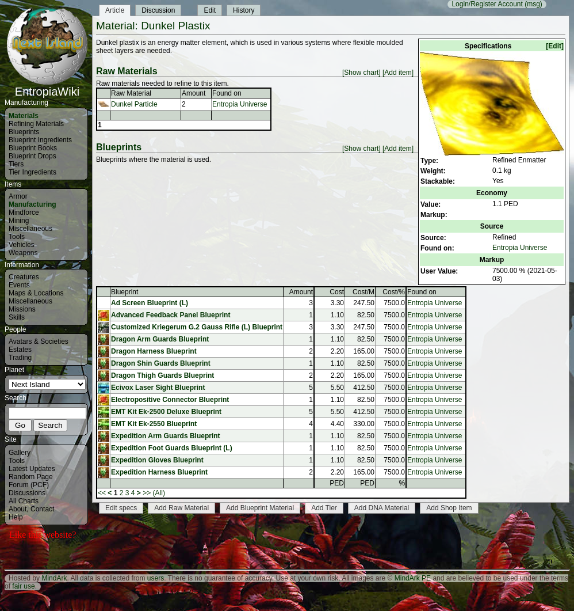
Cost (337, 292)
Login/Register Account (486, 4)
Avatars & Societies (38, 341)
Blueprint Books (33, 148)
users (155, 578)
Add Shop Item (449, 508)
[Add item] (398, 73)
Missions (22, 309)
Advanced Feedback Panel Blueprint (170, 315)
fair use (23, 586)
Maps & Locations (36, 293)
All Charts (24, 501)
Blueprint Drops (32, 156)
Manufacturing (32, 204)
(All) (159, 493)
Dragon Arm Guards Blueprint (160, 339)
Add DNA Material (381, 508)
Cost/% (393, 292)
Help (16, 517)
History (243, 10)
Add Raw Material (181, 508)
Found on (227, 93)
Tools (17, 237)
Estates (20, 350)
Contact (42, 509)
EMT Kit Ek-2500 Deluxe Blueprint (166, 412)
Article (114, 10)
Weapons (23, 253)
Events (19, 285)
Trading (20, 358)
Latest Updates (32, 469)
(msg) (533, 4)
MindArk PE (413, 578)
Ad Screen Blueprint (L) (149, 303)
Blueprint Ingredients (40, 140)
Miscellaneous (30, 229)
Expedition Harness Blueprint (159, 472)
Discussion (158, 10)
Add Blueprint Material (260, 508)
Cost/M (363, 292)
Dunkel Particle (134, 104)
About (17, 509)
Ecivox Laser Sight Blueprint (158, 388)
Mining (19, 221)
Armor (18, 196)
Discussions (27, 493)
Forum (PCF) (29, 485)
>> (147, 493)
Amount (193, 93)
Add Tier (324, 508)
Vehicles (22, 245)
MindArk (54, 578)
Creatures (24, 277)
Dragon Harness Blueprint (154, 351)
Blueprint (124, 292)
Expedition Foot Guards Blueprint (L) (171, 448)
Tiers (16, 164)
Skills (17, 317)
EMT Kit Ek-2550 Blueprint (154, 424)
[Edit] (555, 46)
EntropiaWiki (47, 86)
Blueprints (24, 132)
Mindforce (24, 212)
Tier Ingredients (32, 172)
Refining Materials (36, 124)
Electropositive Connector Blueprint (170, 400)
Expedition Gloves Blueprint (157, 460)
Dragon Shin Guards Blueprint (161, 363)
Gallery (19, 453)
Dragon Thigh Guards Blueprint (162, 375)
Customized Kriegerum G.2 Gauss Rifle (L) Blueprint (196, 327)
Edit (210, 10)
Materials (24, 116)
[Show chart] (361, 73)
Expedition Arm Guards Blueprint (165, 436)
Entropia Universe (519, 248)
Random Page (31, 477)
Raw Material (131, 93)
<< (102, 493)
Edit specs (121, 508)
